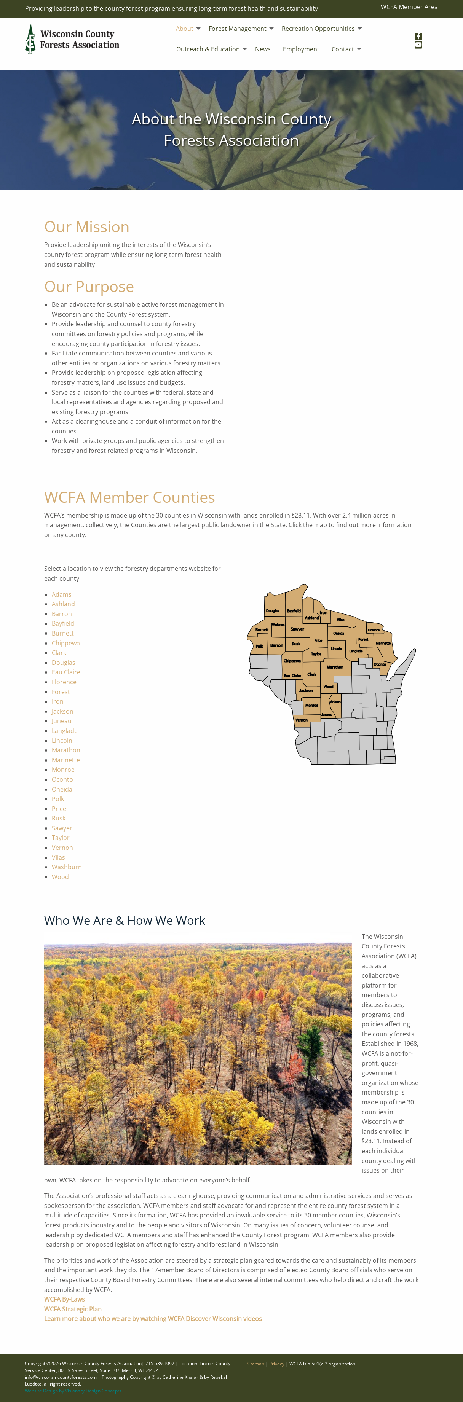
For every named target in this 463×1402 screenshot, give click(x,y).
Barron (62, 614)
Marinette (66, 760)
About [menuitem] (184, 28)
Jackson (62, 711)
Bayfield (63, 623)
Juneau (62, 721)
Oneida (62, 789)
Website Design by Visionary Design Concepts (73, 1391)
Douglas (63, 662)
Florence (64, 682)
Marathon (66, 750)
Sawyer (62, 828)
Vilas (58, 857)
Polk (58, 799)
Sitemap (255, 1364)
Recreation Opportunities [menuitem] (318, 28)
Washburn (67, 867)
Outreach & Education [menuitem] (208, 49)
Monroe (63, 769)
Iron (58, 701)
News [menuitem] (263, 49)
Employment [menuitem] (301, 49)
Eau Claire (66, 672)
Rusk (58, 818)
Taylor (61, 837)
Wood (60, 877)
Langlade (65, 730)
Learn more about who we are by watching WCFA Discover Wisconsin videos (153, 1318)
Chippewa (66, 643)
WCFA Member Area (409, 7)
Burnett (63, 633)
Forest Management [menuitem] (238, 28)
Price (59, 809)
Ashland (63, 604)
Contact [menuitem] (343, 49)
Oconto (62, 779)
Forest (61, 692)
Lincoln (62, 740)
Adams (62, 594)
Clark (59, 652)
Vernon (62, 847)
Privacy (276, 1364)
